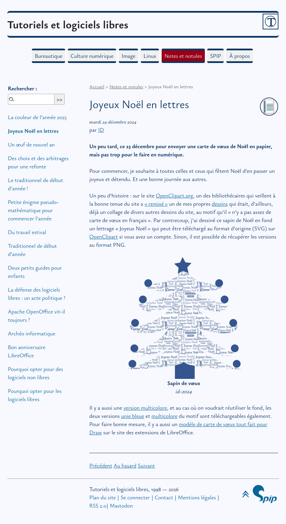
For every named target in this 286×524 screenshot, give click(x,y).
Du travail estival (27, 232)
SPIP (215, 56)
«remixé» (156, 203)
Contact (164, 497)
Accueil (96, 86)
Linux (150, 56)
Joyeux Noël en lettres (33, 131)
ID (101, 129)
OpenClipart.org (174, 195)
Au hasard (125, 465)
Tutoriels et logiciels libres (67, 24)
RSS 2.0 (98, 505)
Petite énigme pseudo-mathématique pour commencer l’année (33, 210)
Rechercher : (22, 88)
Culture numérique (92, 56)
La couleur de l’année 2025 (37, 117)
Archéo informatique (31, 333)
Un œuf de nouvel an (31, 144)
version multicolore (145, 407)
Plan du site (102, 497)
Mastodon (121, 505)
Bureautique (48, 56)
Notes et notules (183, 56)
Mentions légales (197, 497)
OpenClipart (103, 236)
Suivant (146, 465)
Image (128, 56)
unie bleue (132, 416)
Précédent (100, 465)
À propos (239, 56)
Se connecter (135, 497)
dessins (220, 203)
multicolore (164, 416)
